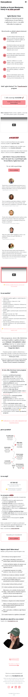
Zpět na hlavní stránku (14, 658)
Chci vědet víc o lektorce (14, 663)
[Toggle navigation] (25, 2)
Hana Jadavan (6, 2)
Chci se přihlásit (14, 170)
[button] (14, 556)
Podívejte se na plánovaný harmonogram (14, 102)
